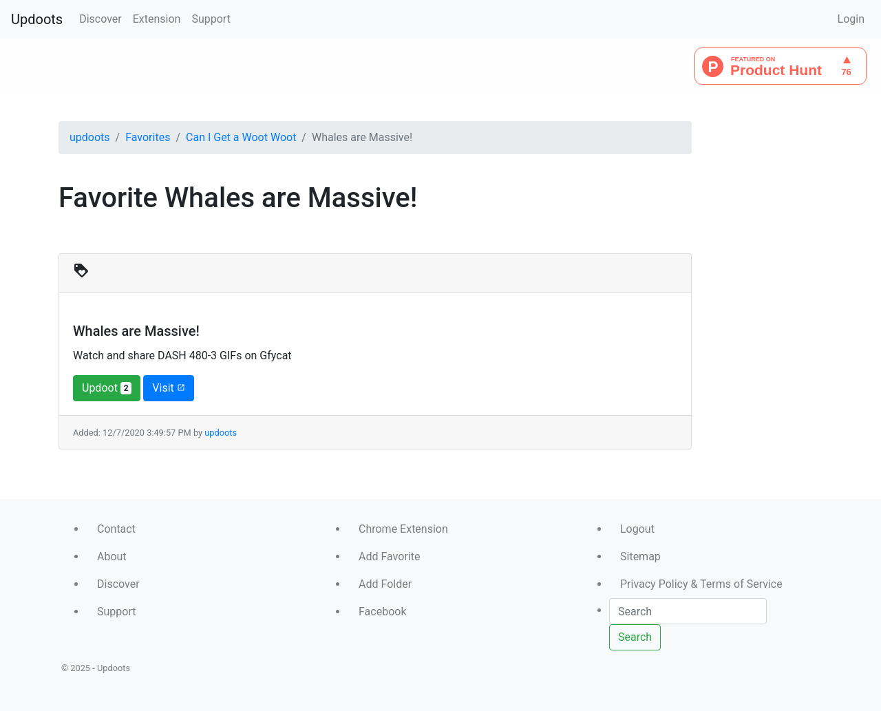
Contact (116, 528)
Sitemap (640, 556)
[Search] (688, 611)
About (112, 556)
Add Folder (385, 584)
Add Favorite (389, 556)
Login (851, 18)
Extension (157, 18)
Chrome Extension (403, 528)
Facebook (382, 611)
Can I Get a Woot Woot (241, 137)
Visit (168, 387)
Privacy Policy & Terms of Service (701, 584)
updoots (90, 137)
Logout (637, 528)
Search (635, 637)
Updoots (37, 19)
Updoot (106, 387)
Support (210, 18)
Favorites (147, 137)
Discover (100, 18)
